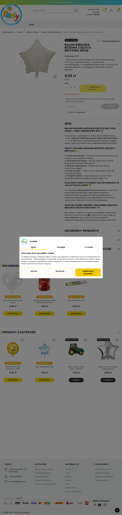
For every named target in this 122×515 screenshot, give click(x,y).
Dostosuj (61, 271)
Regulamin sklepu (102, 473)
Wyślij (110, 106)
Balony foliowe (33, 32)
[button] (118, 10)
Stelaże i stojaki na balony (45, 484)
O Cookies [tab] (89, 247)
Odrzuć (33, 271)
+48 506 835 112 (15, 476)
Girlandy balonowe (42, 473)
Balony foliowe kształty (51, 32)
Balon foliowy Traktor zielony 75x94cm (76, 368)
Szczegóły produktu (82, 231)
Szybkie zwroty (71, 488)
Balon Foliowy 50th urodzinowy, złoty (13, 368)
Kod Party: (69, 56)
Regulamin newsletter (104, 476)
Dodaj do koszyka (92, 88)
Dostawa (107, 2)
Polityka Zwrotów (102, 480)
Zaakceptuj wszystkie (88, 272)
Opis (68, 124)
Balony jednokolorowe (44, 469)
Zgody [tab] (33, 247)
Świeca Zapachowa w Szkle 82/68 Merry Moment (45, 301)
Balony (20, 32)
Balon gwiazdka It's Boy (44, 367)
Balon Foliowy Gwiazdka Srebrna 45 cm (108, 368)
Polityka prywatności (103, 469)
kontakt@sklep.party (17, 481)
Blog (67, 484)
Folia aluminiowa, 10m (76, 300)
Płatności (69, 476)
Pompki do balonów (43, 480)
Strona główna (8, 32)
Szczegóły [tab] (61, 247)
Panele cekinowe (42, 476)
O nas (67, 473)
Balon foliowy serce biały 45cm (13, 301)
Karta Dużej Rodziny (73, 491)
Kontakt (116, 2)
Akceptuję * (77, 112)
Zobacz (76, 380)
